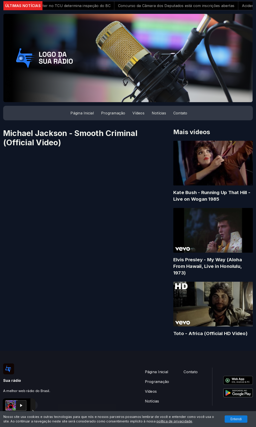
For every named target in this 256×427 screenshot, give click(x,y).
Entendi (236, 419)
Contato (180, 113)
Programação (113, 113)
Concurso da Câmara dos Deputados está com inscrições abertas (180, 5)
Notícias (159, 113)
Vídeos (138, 113)
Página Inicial (82, 113)
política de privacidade (174, 421)
